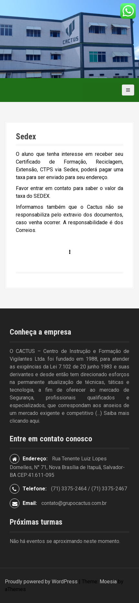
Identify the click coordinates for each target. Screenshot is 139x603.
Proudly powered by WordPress (41, 581)
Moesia (108, 581)
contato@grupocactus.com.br (74, 503)
